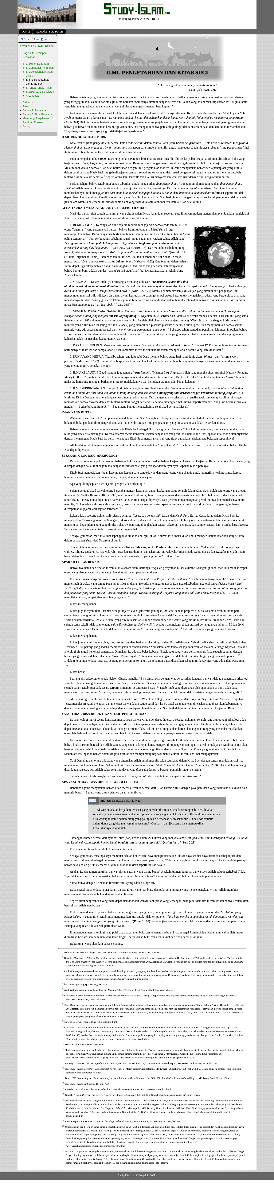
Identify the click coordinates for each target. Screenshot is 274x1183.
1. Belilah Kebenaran (37, 63)
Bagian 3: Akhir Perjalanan (38, 114)
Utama (26, 31)
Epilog (26, 126)
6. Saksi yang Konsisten (39, 91)
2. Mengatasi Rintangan (39, 67)
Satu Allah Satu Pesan (49, 31)
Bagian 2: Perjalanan (35, 110)
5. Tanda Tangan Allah (38, 87)
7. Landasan (32, 95)
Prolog (26, 106)
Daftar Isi (28, 102)
